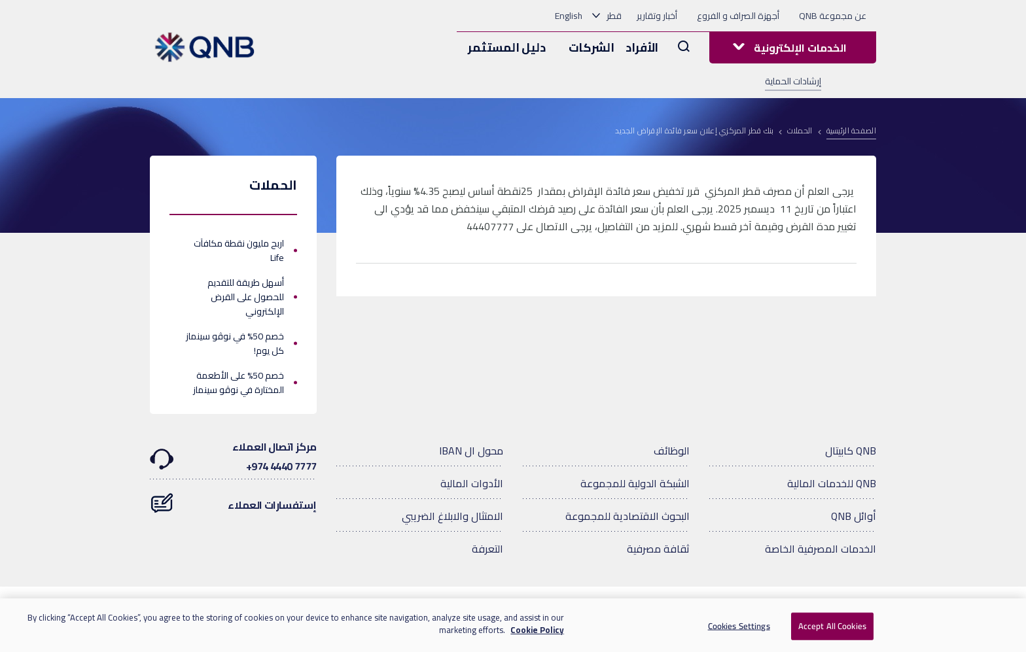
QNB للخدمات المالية (831, 483)
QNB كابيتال (850, 450)
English (568, 15)
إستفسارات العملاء (233, 498)
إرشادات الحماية (793, 81)
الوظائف (672, 450)
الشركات (591, 47)
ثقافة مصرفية (658, 548)
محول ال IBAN (471, 450)
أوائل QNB (853, 516)
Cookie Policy (537, 630)
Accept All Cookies (832, 626)
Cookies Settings (739, 626)
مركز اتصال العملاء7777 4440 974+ (233, 456)
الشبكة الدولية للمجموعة (635, 483)
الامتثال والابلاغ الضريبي (452, 516)
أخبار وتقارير (657, 15)
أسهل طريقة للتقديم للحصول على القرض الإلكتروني (245, 297)
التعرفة (487, 548)
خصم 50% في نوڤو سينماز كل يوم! (235, 343)
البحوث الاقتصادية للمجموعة (627, 516)
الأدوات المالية (471, 483)
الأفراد (642, 47)
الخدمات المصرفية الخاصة (820, 548)
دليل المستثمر (506, 47)
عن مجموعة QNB (832, 15)
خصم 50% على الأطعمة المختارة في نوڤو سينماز (238, 382)
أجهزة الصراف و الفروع (738, 15)
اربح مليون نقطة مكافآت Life (239, 250)
